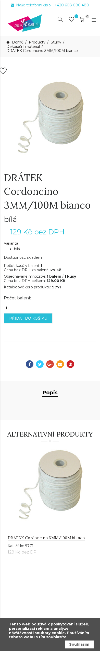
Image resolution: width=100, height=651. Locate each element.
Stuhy (56, 42)
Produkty (37, 42)
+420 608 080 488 (72, 5)
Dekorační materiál (23, 47)
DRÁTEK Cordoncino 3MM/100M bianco (42, 51)
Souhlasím (79, 644)
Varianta (11, 266)
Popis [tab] (50, 416)
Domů (17, 42)
